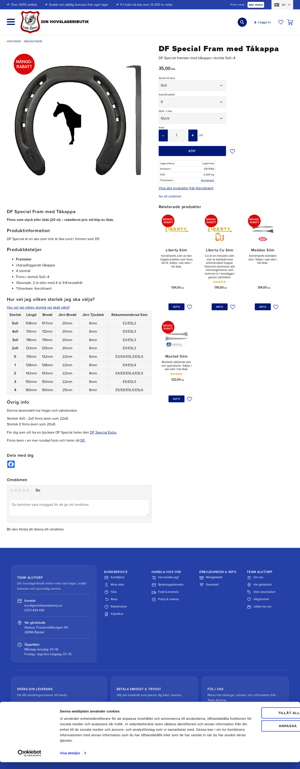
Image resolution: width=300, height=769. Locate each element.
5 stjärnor (28, 490)
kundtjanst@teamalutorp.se (43, 605)
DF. (83, 440)
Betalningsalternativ (168, 585)
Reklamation (115, 607)
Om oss (255, 577)
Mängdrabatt (210, 577)
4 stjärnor (24, 490)
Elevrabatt (209, 585)
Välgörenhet (258, 599)
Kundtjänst (114, 577)
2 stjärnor (15, 490)
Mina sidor (114, 585)
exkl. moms (256, 5)
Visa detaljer (70, 760)
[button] (11, 22)
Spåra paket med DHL (40, 708)
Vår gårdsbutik (259, 585)
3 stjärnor (20, 490)
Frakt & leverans (165, 592)
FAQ (110, 592)
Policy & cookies (165, 599)
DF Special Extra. (103, 432)
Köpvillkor (113, 614)
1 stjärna (11, 490)
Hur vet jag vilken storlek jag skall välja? (38, 307)
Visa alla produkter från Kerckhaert (186, 188)
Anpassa (262, 733)
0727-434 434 (34, 610)
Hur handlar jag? (165, 577)
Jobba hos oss (259, 607)
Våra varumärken (261, 592)
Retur (111, 599)
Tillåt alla (262, 720)
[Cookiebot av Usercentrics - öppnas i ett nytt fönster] (30, 760)
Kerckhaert (207, 180)
